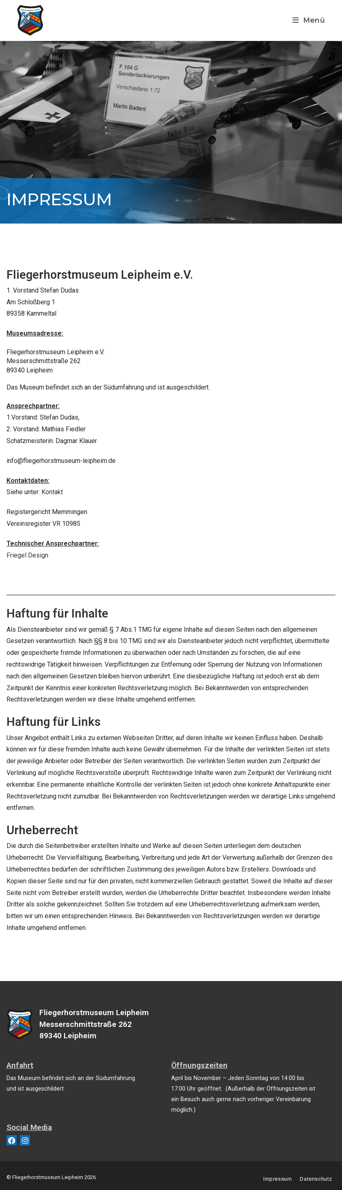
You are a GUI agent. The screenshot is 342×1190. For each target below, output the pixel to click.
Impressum (277, 1179)
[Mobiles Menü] (309, 20)
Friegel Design (27, 555)
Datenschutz (316, 1179)
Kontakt (52, 492)
